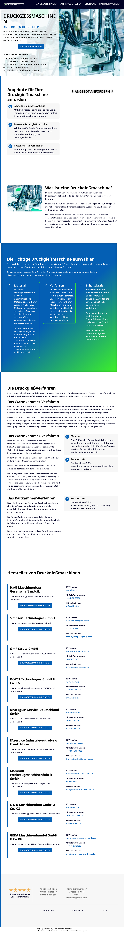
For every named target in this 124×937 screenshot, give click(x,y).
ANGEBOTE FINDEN (46, 6)
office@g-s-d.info (74, 828)
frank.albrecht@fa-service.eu (79, 763)
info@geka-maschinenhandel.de (81, 858)
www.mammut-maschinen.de (80, 778)
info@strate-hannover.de (78, 672)
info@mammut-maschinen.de (80, 794)
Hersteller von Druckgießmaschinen (22, 72)
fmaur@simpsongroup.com (79, 641)
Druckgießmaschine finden (35, 610)
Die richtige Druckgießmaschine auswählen (26, 66)
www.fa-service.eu (74, 747)
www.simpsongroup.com (77, 625)
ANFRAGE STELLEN (71, 6)
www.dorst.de (72, 686)
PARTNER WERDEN (109, 6)
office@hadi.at (73, 611)
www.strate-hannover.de (77, 656)
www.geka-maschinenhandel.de (81, 842)
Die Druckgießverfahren (17, 69)
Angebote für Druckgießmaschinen (22, 60)
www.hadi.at (72, 595)
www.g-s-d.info (73, 812)
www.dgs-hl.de (73, 717)
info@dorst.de (72, 702)
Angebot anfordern (31, 48)
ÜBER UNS (90, 6)
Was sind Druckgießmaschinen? (20, 63)
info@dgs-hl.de (73, 733)
